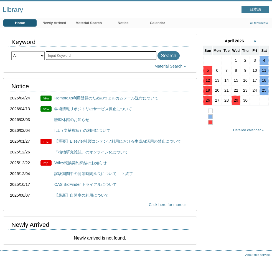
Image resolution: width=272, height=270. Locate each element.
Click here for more (165, 204)
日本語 (255, 9)
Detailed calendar (247, 130)
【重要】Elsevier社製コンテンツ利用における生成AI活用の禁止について (117, 141)
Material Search (89, 23)
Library (13, 9)
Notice (123, 23)
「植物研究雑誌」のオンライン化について (91, 152)
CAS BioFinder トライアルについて (85, 184)
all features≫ (259, 23)
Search (168, 55)
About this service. (258, 254)
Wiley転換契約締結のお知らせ (80, 163)
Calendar (157, 23)
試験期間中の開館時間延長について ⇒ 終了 (93, 173)
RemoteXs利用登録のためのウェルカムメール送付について (106, 98)
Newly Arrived (54, 23)
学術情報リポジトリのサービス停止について (93, 109)
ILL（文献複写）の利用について (82, 130)
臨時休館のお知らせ (71, 119)
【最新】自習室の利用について (81, 195)
